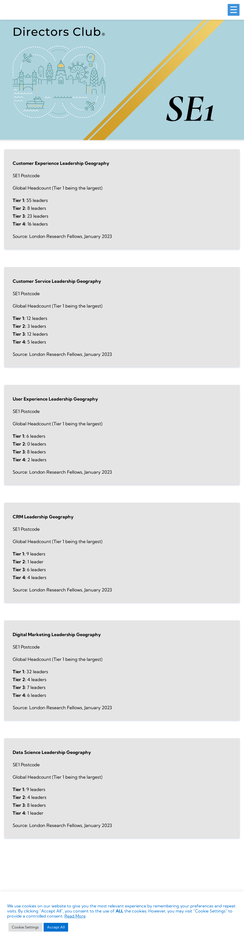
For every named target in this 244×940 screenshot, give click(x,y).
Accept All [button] (56, 927)
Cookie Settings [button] (25, 927)
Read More (75, 916)
